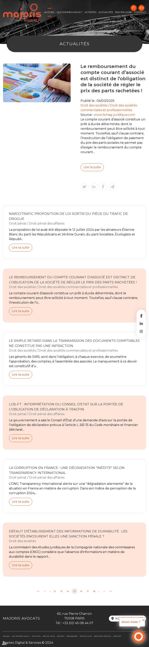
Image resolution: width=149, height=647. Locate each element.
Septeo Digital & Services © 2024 (28, 642)
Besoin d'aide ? (131, 621)
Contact (140, 12)
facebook (141, 316)
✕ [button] (143, 620)
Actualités (105, 12)
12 (55, 591)
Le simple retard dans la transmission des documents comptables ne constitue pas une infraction (74, 343)
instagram (141, 331)
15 (74, 591)
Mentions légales (102, 636)
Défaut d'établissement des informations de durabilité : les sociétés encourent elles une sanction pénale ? (68, 533)
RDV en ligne (123, 12)
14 (68, 591)
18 (94, 591)
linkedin (141, 323)
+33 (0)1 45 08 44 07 (77, 623)
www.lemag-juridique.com (114, 115)
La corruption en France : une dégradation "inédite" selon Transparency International (67, 470)
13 (61, 591)
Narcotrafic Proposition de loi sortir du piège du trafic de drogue (68, 216)
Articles (117, 636)
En (141, 8)
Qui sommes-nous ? (69, 12)
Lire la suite (92, 167)
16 (81, 591)
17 (88, 591)
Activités (90, 12)
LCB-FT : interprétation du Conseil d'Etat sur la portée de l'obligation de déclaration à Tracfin (66, 406)
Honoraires (72, 636)
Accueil (49, 12)
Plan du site (86, 636)
